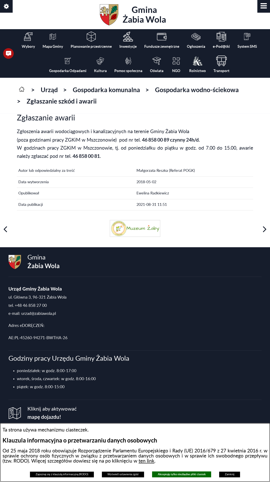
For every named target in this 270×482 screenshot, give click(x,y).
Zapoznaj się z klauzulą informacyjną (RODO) (62, 474)
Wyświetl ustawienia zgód (122, 474)
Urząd (49, 89)
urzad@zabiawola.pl (38, 314)
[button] (263, 6)
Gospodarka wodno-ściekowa (197, 89)
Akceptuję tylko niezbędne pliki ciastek (182, 474)
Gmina (133, 14)
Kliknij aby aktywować (52, 413)
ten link (146, 461)
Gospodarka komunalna (106, 89)
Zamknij (229, 474)
